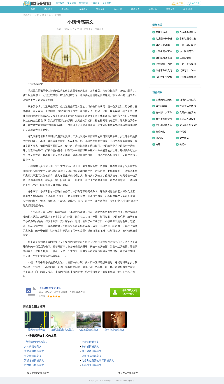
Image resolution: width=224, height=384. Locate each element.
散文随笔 (83, 3)
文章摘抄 (71, 3)
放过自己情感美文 (34, 365)
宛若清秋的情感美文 (36, 341)
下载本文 (99, 29)
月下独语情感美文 (92, 351)
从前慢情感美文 (90, 346)
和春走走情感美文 (92, 365)
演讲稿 (159, 138)
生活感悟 (187, 9)
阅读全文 (88, 29)
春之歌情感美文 (33, 355)
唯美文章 (135, 9)
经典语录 (95, 3)
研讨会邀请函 (163, 45)
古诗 (158, 144)
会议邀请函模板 (164, 57)
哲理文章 (170, 9)
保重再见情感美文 (92, 355)
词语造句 (106, 3)
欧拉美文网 (108, 380)
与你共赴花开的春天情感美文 (98, 360)
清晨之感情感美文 (34, 360)
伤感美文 (65, 9)
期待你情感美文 (90, 341)
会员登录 (180, 3)
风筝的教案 (161, 106)
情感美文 (83, 9)
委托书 (183, 144)
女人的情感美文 (33, 346)
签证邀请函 (161, 32)
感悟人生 (152, 9)
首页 (33, 9)
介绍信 (183, 131)
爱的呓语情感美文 (34, 351)
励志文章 (118, 9)
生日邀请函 (185, 57)
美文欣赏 (60, 3)
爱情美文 (100, 9)
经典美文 (48, 9)
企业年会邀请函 (188, 32)
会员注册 (195, 3)
